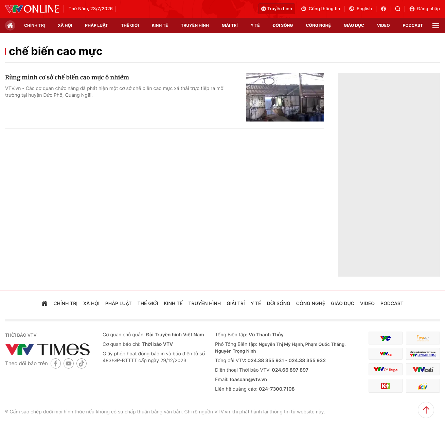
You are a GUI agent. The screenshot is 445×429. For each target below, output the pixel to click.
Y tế (255, 25)
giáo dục (354, 25)
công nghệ (318, 25)
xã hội (65, 25)
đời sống (283, 25)
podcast (413, 25)
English (360, 9)
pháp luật (96, 25)
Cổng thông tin (320, 9)
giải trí (230, 25)
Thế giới (130, 25)
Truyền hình (276, 9)
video (383, 25)
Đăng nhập (424, 9)
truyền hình (195, 25)
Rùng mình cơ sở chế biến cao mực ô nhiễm (67, 77)
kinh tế (160, 25)
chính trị (34, 25)
